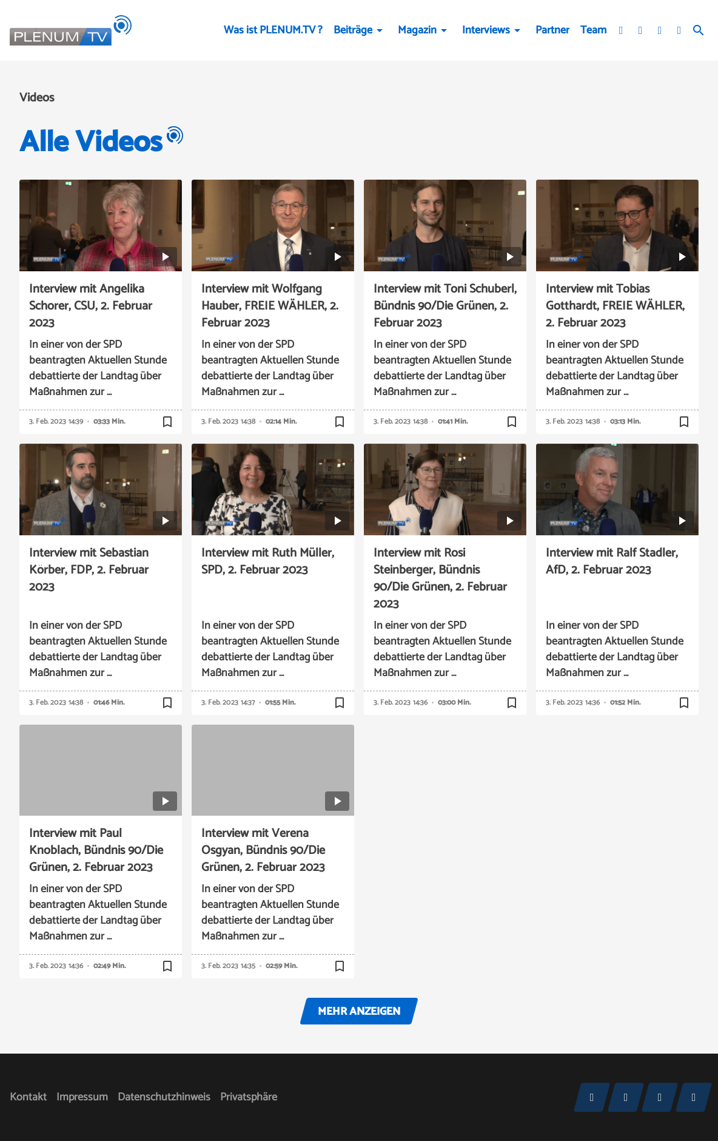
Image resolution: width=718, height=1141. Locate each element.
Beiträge (353, 30)
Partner (552, 30)
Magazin (417, 30)
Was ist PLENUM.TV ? (273, 30)
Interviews (486, 30)
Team (593, 30)
